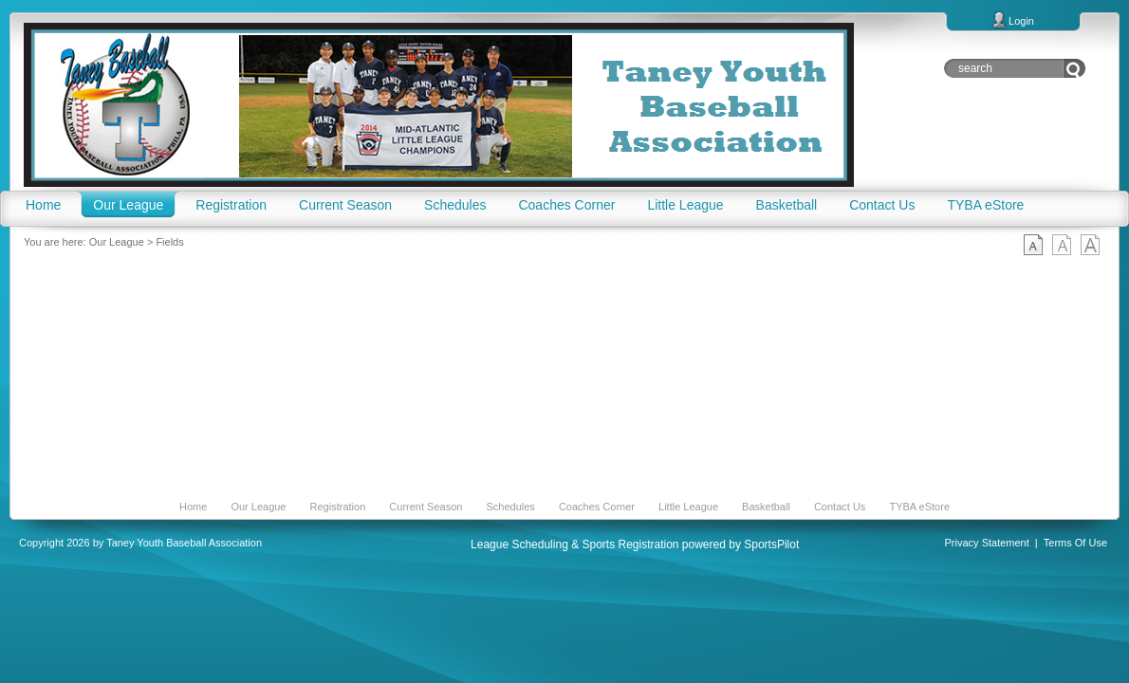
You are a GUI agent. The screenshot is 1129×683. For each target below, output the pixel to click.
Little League (688, 506)
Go (1074, 68)
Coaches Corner (597, 506)
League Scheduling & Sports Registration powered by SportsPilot (635, 544)
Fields (169, 242)
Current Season (425, 506)
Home (193, 506)
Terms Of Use (1075, 542)
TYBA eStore (919, 506)
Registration (338, 506)
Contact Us (839, 506)
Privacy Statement (987, 542)
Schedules (510, 506)
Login (1021, 21)
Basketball (766, 506)
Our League (116, 242)
